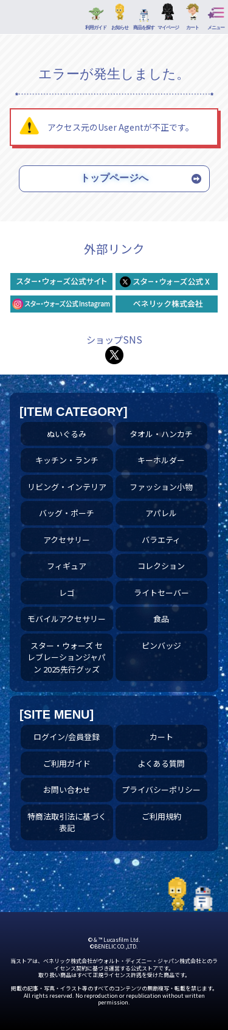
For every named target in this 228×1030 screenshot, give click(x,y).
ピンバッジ (161, 645)
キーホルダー (161, 460)
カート (161, 736)
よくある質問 (161, 763)
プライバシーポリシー (161, 789)
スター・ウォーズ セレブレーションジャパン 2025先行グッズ (66, 657)
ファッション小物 (161, 487)
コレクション (161, 566)
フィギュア (66, 566)
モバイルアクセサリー (66, 618)
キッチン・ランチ (66, 460)
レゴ (67, 592)
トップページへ (114, 178)
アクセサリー (66, 539)
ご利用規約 (161, 816)
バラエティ (161, 539)
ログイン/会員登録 (66, 736)
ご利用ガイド (67, 763)
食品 (161, 618)
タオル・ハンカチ (161, 434)
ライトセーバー (161, 592)
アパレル (161, 513)
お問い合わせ (67, 789)
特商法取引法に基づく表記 (66, 822)
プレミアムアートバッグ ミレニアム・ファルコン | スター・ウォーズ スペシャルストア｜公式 (25, 20)
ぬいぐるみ (66, 434)
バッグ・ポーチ (66, 513)
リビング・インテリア (66, 487)
